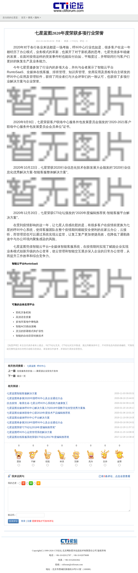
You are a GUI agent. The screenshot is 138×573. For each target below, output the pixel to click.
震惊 (19, 463)
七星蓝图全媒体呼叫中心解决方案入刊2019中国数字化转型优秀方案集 (46, 407)
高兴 (91, 463)
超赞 (119, 463)
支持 (105, 463)
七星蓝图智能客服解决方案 (22, 393)
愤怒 (47, 463)
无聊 (76, 463)
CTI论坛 (74, 41)
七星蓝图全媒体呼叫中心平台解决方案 (28, 417)
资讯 (30, 17)
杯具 (62, 463)
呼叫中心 (41, 366)
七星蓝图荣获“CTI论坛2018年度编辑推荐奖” (31, 427)
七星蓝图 (31, 366)
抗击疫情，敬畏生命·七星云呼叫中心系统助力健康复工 (37, 403)
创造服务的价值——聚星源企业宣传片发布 (37, 371)
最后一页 (21, 376)
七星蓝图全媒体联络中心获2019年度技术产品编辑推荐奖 (38, 412)
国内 (37, 17)
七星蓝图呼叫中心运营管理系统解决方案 (29, 432)
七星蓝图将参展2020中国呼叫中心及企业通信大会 (35, 398)
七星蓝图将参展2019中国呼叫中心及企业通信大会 (35, 422)
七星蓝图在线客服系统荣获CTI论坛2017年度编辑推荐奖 (38, 437)
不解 (33, 463)
